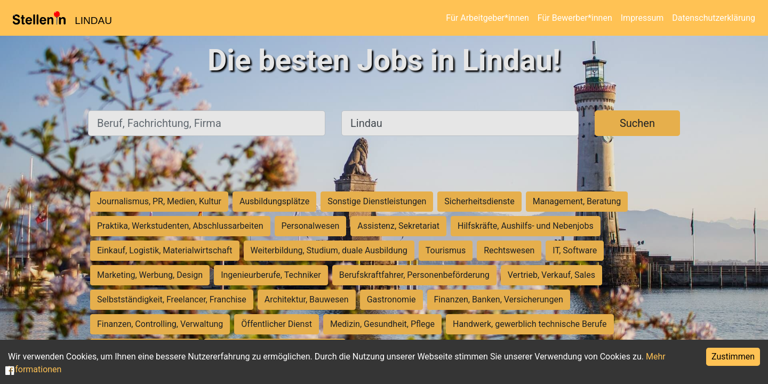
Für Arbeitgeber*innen (487, 18)
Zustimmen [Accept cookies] (733, 356)
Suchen (637, 123)
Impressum (642, 18)
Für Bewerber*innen (575, 18)
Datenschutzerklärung (713, 18)
